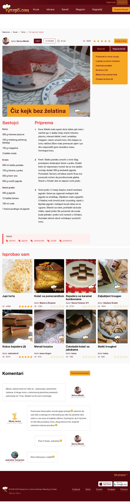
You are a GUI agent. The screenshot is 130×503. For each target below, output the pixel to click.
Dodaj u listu (120, 41)
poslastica (67, 241)
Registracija (111, 2)
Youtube (99, 491)
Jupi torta (17, 283)
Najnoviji (101, 49)
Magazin (80, 9)
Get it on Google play (120, 485)
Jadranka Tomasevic (14, 461)
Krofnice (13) (102, 70)
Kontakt (54, 491)
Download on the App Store (105, 485)
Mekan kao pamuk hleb (106, 74)
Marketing (46, 491)
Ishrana (50, 9)
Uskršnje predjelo (104, 65)
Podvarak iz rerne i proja (107, 56)
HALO (18, 495)
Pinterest (124, 491)
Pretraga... (106, 9)
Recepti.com (15, 8)
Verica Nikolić (23, 41)
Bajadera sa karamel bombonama (81, 283)
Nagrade (97, 9)
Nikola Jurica (15, 422)
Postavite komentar (80, 373)
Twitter (88, 491)
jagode (24, 241)
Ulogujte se (123, 2)
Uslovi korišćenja (35, 491)
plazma (12, 241)
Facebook (76, 491)
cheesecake (39, 241)
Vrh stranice (120, 476)
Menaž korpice (49, 334)
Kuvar (36, 9)
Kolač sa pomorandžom (49, 283)
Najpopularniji (119, 49)
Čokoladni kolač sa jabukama (81, 334)
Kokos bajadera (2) (17, 334)
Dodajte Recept (121, 9)
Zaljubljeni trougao (113, 283)
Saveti (65, 9)
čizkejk (53, 241)
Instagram (111, 491)
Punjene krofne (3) (104, 79)
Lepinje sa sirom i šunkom (108, 61)
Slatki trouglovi (113, 334)
